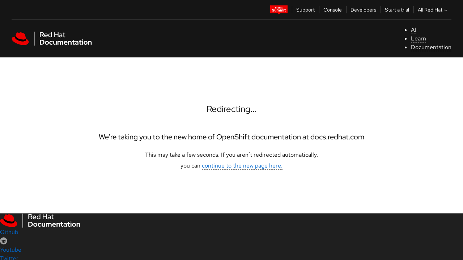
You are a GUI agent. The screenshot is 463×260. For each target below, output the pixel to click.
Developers (363, 9)
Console (332, 9)
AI (413, 30)
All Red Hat (433, 9)
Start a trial (397, 9)
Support (305, 9)
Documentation (431, 47)
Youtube (10, 250)
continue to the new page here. (242, 165)
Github (9, 232)
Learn (418, 38)
